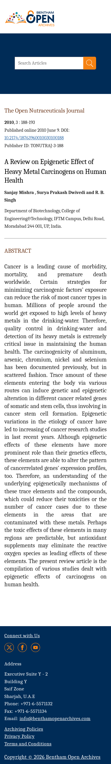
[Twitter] (9, 647)
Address (13, 664)
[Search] (89, 63)
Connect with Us (22, 635)
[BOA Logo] (45, 18)
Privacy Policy (19, 736)
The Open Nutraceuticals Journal (44, 110)
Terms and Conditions (27, 744)
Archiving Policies (23, 729)
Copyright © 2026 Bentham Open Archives (52, 757)
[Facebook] (22, 647)
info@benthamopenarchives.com (55, 718)
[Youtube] (35, 647)
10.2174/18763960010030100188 (34, 137)
